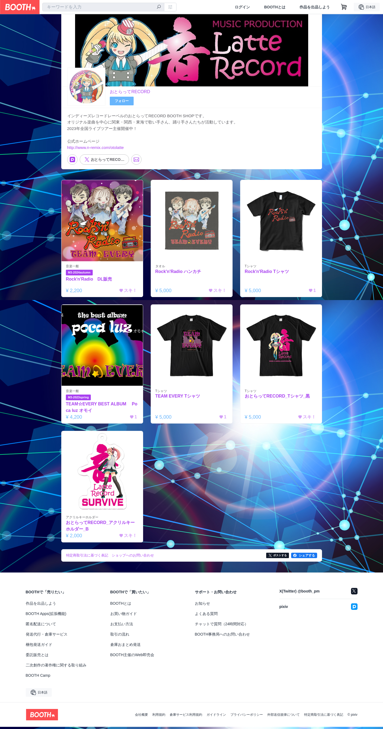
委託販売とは (37, 657)
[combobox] (103, 7)
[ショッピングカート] (344, 7)
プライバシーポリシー (246, 716)
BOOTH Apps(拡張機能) (46, 616)
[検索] (159, 7)
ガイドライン (216, 716)
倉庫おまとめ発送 (125, 647)
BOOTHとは (274, 7)
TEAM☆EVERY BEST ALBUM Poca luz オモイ (102, 409)
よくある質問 (206, 616)
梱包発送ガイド (39, 647)
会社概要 (141, 716)
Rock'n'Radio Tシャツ (267, 273)
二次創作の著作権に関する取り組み (56, 667)
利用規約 (158, 716)
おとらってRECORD (130, 91)
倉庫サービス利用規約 (186, 716)
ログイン (242, 7)
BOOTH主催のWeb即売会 (132, 657)
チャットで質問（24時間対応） (222, 626)
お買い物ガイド (123, 616)
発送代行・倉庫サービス (46, 636)
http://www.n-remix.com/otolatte (95, 149)
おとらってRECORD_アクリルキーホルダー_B (100, 527)
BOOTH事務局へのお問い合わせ (222, 636)
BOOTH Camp (38, 677)
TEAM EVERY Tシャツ (178, 398)
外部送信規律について (283, 716)
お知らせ (202, 605)
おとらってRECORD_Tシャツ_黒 (277, 398)
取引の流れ (119, 636)
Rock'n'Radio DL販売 (89, 280)
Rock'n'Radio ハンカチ (178, 273)
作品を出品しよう (315, 7)
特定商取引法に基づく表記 (323, 716)
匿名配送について (41, 626)
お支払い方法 (121, 626)
